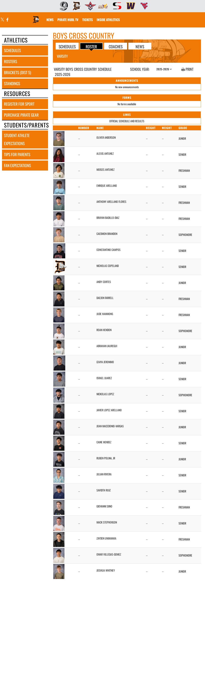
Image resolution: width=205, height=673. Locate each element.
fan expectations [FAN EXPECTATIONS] (17, 165)
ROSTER (91, 46)
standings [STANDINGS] (12, 83)
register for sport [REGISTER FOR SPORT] (19, 104)
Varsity (62, 56)
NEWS (140, 46)
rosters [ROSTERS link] (10, 61)
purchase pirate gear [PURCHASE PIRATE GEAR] (21, 115)
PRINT (187, 69)
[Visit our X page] (2, 20)
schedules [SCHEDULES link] (12, 50)
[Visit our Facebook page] (7, 20)
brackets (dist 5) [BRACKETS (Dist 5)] (17, 72)
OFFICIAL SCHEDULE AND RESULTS (126, 121)
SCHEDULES (67, 46)
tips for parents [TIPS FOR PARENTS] (17, 154)
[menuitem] (62, 6)
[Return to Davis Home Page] (36, 17)
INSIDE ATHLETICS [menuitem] (108, 19)
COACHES (116, 46)
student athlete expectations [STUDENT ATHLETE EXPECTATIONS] (17, 139)
